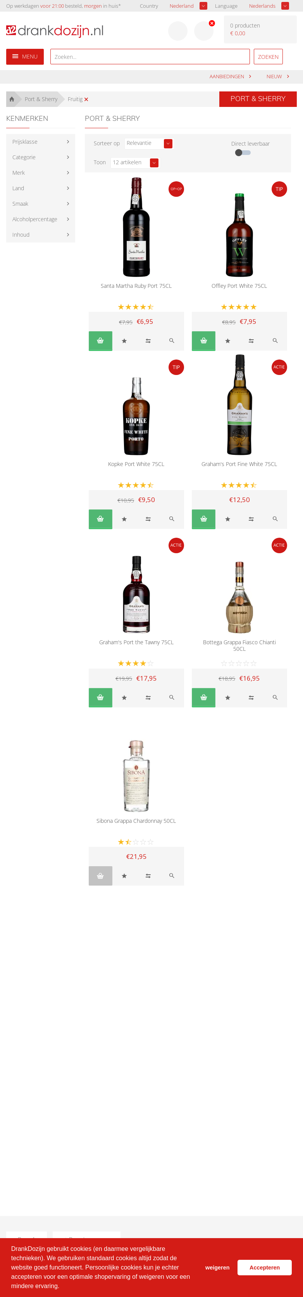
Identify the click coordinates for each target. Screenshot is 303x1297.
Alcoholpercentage (34, 219)
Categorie (24, 157)
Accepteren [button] (265, 1267)
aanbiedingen (227, 76)
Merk (18, 172)
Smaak (20, 203)
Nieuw (275, 76)
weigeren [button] (217, 1267)
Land (18, 188)
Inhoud (20, 234)
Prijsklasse (25, 141)
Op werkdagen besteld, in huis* (63, 5)
